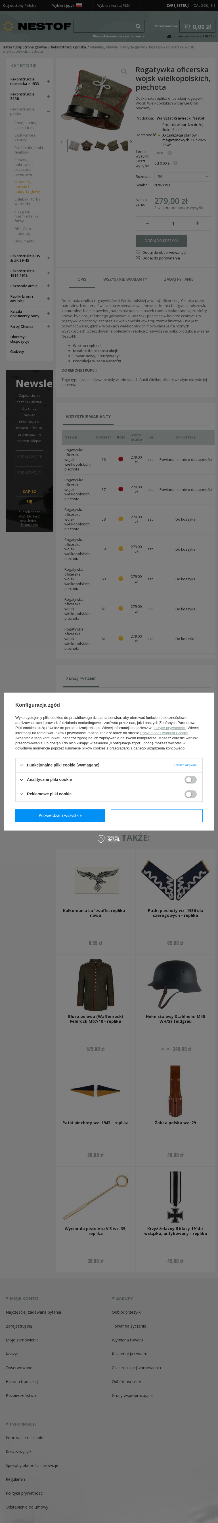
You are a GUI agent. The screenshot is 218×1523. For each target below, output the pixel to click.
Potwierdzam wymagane (61, 815)
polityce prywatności (168, 728)
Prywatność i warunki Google (164, 733)
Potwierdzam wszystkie (157, 815)
